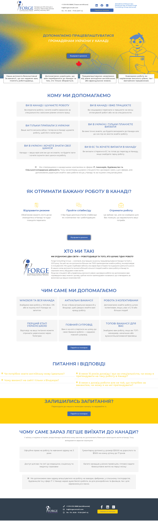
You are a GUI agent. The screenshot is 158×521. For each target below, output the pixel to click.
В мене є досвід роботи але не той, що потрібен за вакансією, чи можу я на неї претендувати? (111, 384)
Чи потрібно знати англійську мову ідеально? (34, 374)
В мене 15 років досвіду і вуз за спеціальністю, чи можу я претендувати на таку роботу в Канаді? (115, 375)
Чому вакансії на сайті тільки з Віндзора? (31, 380)
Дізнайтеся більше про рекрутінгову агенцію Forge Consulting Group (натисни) (126, 5)
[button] (101, 10)
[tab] (37, 374)
